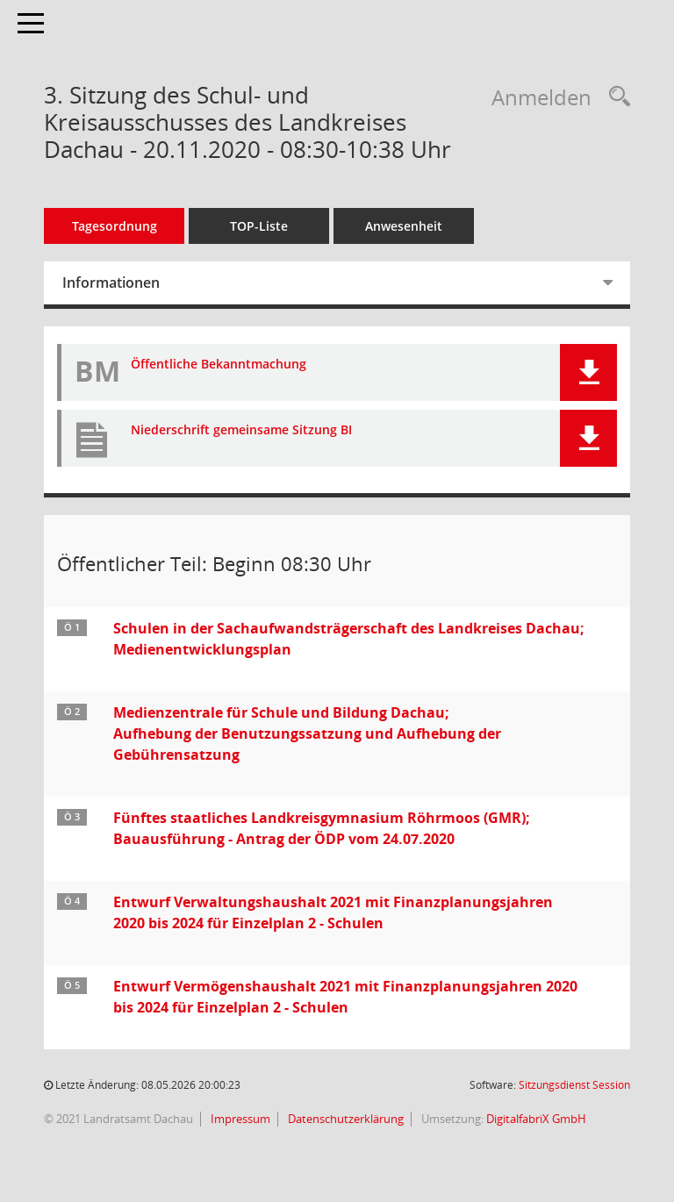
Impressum (239, 1119)
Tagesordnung (114, 226)
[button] (588, 372)
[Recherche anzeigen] (615, 96)
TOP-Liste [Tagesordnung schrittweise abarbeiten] (259, 226)
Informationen (111, 282)
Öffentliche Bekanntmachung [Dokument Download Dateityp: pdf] (218, 364)
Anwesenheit (403, 226)
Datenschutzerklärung (344, 1119)
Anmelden (541, 96)
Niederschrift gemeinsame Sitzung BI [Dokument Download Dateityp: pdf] (241, 430)
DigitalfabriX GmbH (536, 1119)
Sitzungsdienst (574, 1084)
